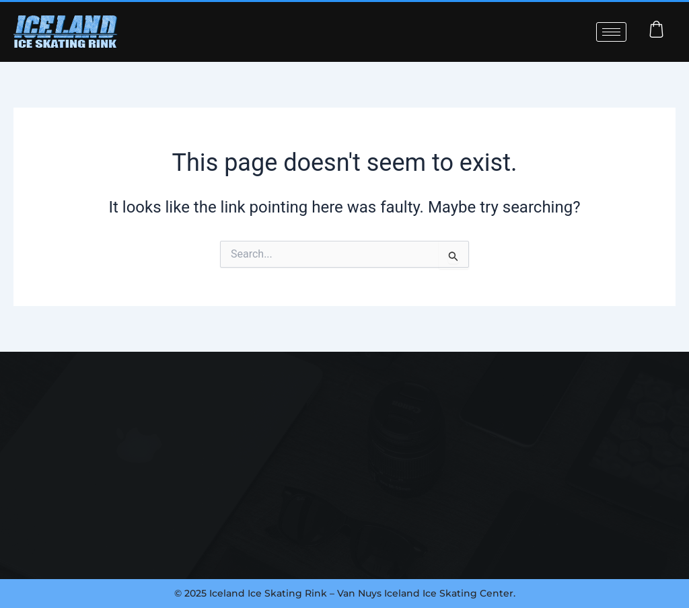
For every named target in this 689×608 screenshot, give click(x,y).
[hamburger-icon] (611, 32)
